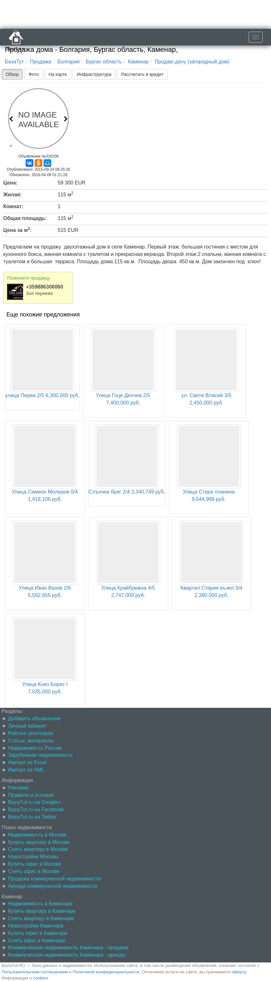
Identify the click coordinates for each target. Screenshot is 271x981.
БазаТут (14, 61)
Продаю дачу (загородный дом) (192, 61)
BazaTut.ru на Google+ (34, 802)
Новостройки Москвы (33, 856)
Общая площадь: (25, 218)
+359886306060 (44, 287)
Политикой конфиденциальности (106, 971)
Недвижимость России (35, 748)
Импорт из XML (26, 770)
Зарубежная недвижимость (40, 755)
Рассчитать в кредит (142, 74)
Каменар (138, 61)
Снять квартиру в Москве (38, 849)
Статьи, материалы (31, 740)
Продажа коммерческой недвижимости (54, 878)
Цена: (10, 182)
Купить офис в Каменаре (37, 933)
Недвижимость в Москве (37, 835)
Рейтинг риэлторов (30, 733)
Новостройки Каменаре (36, 925)
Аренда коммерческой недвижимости (52, 886)
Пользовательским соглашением (35, 971)
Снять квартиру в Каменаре (41, 918)
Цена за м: (17, 229)
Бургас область (104, 61)
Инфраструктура (94, 74)
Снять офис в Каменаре (36, 940)
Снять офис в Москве (33, 871)
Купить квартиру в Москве (39, 842)
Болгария (68, 61)
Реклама (18, 787)
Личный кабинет (27, 726)
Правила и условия (31, 795)
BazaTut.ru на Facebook (36, 809)
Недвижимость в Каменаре (40, 903)
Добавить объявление (34, 718)
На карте (58, 74)
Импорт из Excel (27, 762)
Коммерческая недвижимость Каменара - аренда (66, 955)
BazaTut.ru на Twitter (32, 817)
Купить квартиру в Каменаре (42, 911)
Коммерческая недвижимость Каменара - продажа (68, 947)
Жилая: (12, 194)
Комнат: (13, 206)
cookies (40, 978)
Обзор (12, 74)
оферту (238, 971)
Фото (34, 74)
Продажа (41, 61)
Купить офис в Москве (34, 864)
